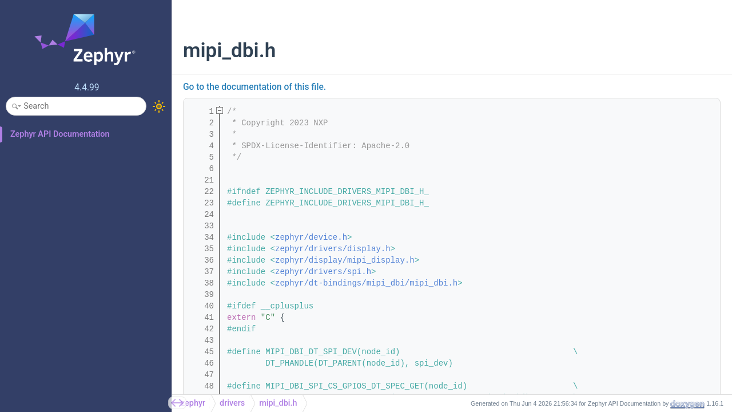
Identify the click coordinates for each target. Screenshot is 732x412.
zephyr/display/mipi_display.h (345, 260)
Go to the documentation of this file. (254, 87)
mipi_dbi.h (278, 403)
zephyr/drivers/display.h (333, 248)
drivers (232, 403)
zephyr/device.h (311, 237)
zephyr (193, 403)
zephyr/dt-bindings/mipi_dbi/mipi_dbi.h (366, 283)
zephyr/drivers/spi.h (323, 271)
